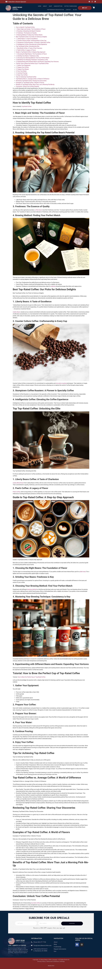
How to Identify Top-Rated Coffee (25, 27)
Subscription (58, 6)
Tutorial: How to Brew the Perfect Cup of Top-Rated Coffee (32, 63)
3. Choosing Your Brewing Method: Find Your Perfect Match (32, 57)
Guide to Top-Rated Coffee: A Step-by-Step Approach (30, 52)
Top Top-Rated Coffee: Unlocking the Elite (27, 46)
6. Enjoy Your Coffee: (22, 75)
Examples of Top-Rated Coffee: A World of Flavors (30, 82)
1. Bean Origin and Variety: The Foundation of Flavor (30, 29)
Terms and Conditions (52, 961)
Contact (68, 9)
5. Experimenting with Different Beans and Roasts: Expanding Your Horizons (37, 61)
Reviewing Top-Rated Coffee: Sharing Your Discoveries (31, 80)
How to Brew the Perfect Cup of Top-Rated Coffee (31, 677)
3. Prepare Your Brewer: (22, 69)
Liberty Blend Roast (18, 483)
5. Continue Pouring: (21, 73)
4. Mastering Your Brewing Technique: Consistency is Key (32, 59)
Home (39, 6)
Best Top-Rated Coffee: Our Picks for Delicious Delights (31, 36)
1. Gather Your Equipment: (23, 65)
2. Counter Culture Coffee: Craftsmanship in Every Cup (31, 40)
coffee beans (38, 210)
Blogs (75, 9)
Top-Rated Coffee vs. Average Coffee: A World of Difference (32, 79)
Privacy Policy (41, 961)
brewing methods (32, 589)
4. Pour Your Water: (21, 71)
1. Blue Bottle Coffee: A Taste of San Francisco (29, 48)
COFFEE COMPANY (17, 8)
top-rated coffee (35, 903)
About (45, 6)
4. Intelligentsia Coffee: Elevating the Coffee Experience (31, 44)
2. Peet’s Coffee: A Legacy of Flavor (26, 50)
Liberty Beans (16, 312)
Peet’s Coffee (16, 491)
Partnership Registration (55, 9)
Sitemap (62, 961)
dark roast (83, 571)
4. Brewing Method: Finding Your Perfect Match (29, 35)
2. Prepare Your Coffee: (22, 67)
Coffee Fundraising (70, 6)
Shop (50, 6)
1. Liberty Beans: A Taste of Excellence (27, 38)
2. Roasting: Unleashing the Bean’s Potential (28, 31)
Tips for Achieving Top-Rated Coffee (26, 77)
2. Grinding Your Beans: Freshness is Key (27, 56)
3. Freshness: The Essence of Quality (26, 33)
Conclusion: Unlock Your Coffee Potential (27, 86)
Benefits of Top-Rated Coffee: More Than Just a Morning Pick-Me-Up (35, 84)
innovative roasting (61, 383)
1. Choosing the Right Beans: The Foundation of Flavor (31, 54)
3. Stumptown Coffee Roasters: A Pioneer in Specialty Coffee (33, 42)
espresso (53, 286)
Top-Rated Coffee (26, 106)
